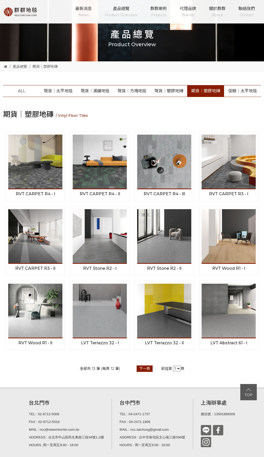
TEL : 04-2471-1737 (135, 414)
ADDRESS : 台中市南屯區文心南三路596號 (152, 437)
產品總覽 (121, 12)
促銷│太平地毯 (242, 90)
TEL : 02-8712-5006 (44, 414)
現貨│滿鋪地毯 (95, 90)
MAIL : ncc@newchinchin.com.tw (54, 429)
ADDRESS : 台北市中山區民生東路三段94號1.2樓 (66, 437)
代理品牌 (188, 12)
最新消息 (83, 12)
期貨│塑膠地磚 (45, 66)
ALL (21, 90)
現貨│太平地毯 (58, 90)
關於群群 (217, 12)
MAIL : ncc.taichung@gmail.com (144, 429)
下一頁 (144, 368)
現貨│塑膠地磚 (168, 90)
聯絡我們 (246, 12)
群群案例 (158, 12)
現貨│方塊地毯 (132, 90)
